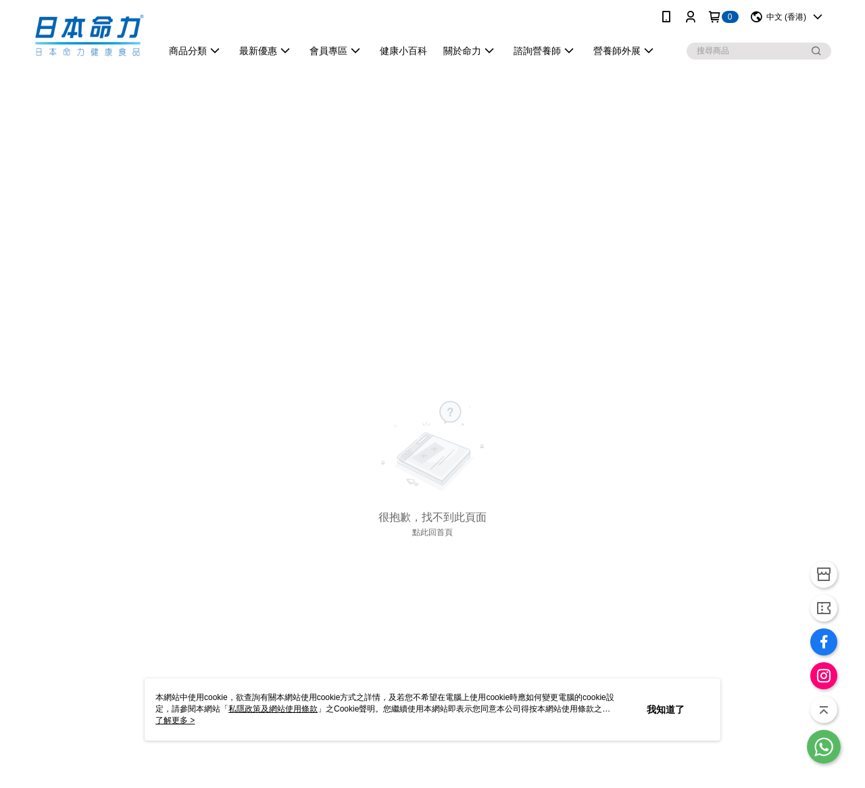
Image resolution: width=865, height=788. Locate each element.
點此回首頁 (432, 532)
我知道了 (666, 709)
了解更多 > (175, 720)
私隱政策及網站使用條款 (273, 709)
